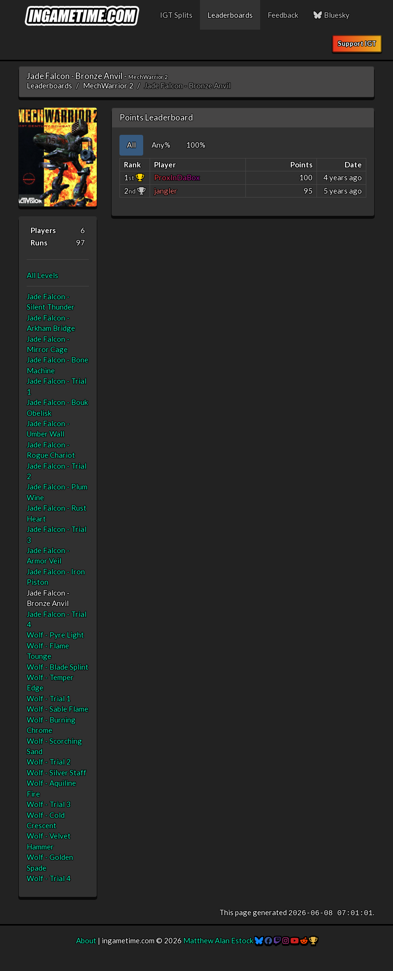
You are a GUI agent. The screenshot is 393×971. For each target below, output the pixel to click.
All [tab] (131, 144)
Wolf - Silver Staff (56, 772)
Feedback (283, 14)
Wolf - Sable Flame (57, 708)
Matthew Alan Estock (218, 940)
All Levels (42, 275)
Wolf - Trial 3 (49, 804)
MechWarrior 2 (108, 85)
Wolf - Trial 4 (49, 878)
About (86, 940)
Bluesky (331, 14)
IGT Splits (176, 14)
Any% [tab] (161, 144)
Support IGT (357, 43)
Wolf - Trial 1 (49, 698)
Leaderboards (230, 14)
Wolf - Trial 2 (49, 761)
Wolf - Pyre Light (55, 634)
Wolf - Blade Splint (57, 666)
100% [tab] (195, 144)
